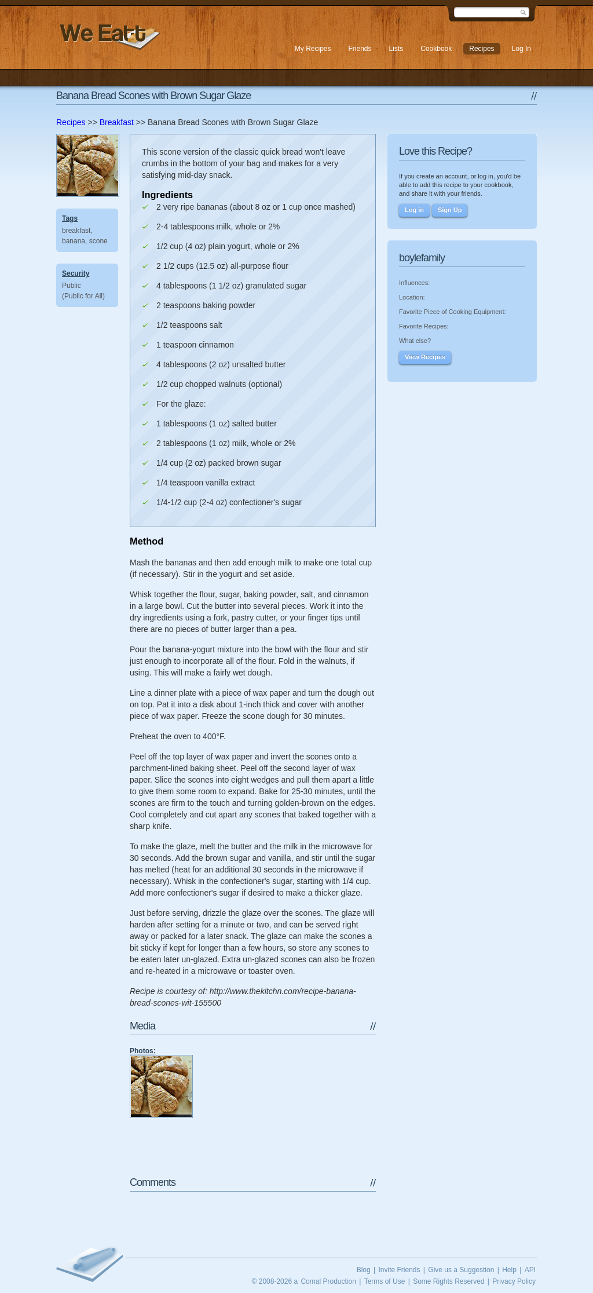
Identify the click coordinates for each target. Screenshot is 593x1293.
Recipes (71, 122)
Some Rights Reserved (448, 1281)
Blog (364, 1270)
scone (98, 241)
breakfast (76, 231)
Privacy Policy (514, 1281)
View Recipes (425, 356)
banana (73, 241)
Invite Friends (399, 1270)
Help (509, 1270)
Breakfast (117, 122)
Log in (414, 209)
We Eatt (108, 37)
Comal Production (328, 1281)
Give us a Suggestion (461, 1270)
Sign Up (450, 209)
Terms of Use (384, 1281)
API (530, 1270)
